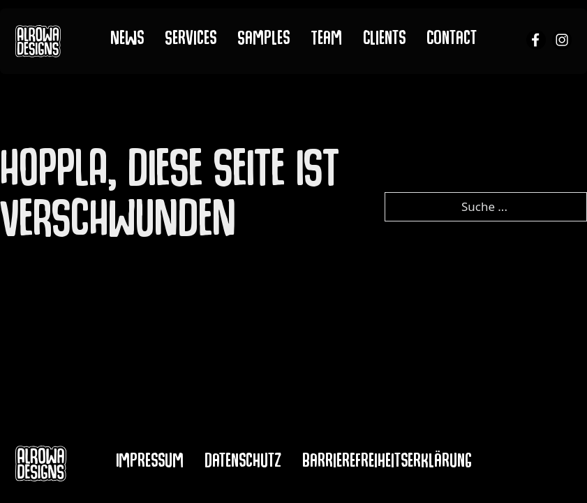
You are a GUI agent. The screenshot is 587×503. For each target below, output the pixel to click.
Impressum (150, 463)
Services (190, 41)
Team (327, 41)
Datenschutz (243, 463)
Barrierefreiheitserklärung (387, 463)
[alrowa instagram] (562, 41)
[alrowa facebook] (536, 41)
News (127, 41)
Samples (263, 41)
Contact (452, 41)
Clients (385, 41)
